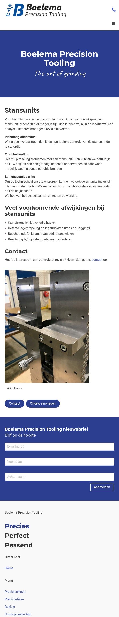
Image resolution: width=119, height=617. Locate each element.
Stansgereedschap (18, 614)
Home (9, 568)
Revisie (10, 607)
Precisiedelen (14, 599)
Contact (14, 403)
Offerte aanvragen (43, 403)
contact (97, 260)
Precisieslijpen (15, 592)
